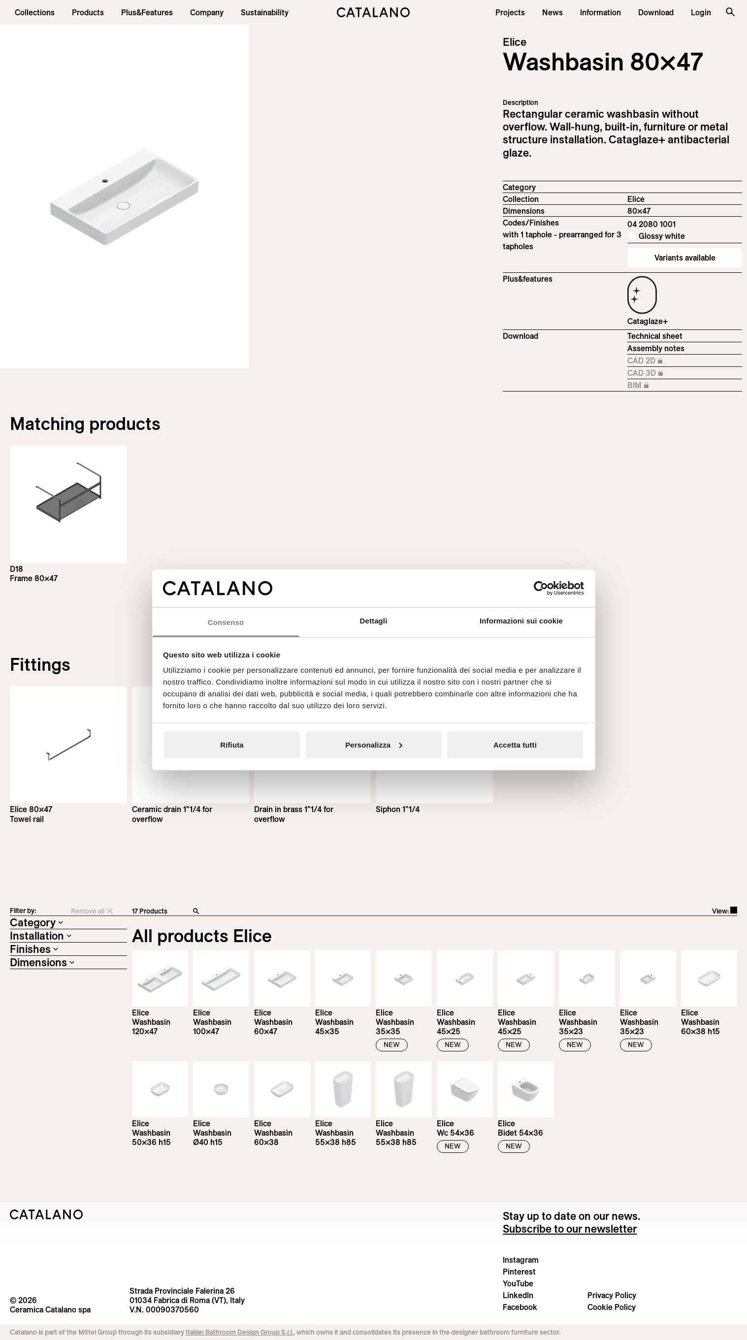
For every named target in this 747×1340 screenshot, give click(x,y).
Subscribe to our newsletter (570, 1229)
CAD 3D (653, 373)
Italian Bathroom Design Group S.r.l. (239, 1332)
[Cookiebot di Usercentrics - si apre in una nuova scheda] (541, 588)
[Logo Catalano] (46, 1214)
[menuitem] (147, 12)
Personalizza (373, 744)
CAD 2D (653, 361)
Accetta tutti (515, 744)
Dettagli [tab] (374, 621)
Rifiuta (231, 744)
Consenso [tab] (226, 622)
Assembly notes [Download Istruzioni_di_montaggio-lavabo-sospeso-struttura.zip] (655, 348)
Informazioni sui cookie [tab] (521, 621)
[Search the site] (730, 11)
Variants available (684, 257)
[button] (34, 12)
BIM (653, 385)
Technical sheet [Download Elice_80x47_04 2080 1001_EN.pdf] (654, 336)
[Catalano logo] (373, 12)
